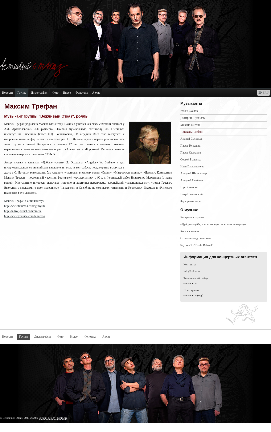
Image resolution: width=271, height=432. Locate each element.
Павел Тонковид (190, 145)
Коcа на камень (190, 231)
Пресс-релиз (191, 290)
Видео (67, 92)
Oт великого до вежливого (196, 238)
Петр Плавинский (191, 194)
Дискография (39, 92)
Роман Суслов (189, 111)
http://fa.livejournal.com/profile (22, 211)
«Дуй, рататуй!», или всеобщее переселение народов (213, 224)
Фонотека (81, 92)
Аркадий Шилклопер (193, 173)
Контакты (190, 264)
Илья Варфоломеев (192, 166)
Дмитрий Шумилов (192, 117)
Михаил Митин (190, 124)
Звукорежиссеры (190, 201)
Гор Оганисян (189, 187)
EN (260, 92)
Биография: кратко (192, 217)
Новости (7, 92)
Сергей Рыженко (190, 159)
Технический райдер (196, 278)
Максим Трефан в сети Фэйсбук (24, 201)
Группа (21, 92)
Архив (96, 92)
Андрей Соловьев (191, 138)
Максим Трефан (192, 131)
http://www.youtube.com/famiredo (24, 216)
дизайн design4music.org (53, 417)
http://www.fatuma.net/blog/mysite (24, 206)
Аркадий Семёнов (191, 180)
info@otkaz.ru (192, 271)
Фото (55, 92)
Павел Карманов (190, 152)
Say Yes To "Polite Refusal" (196, 245)
